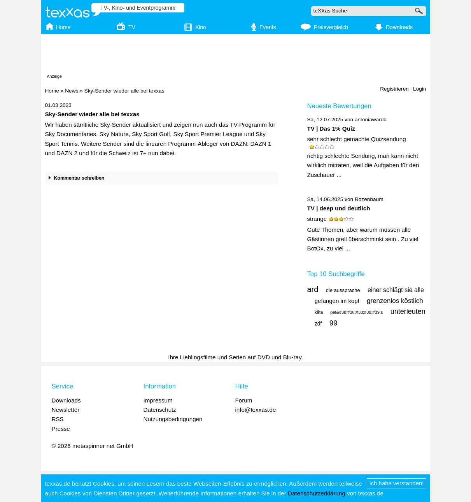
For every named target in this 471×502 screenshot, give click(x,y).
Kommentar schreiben (75, 178)
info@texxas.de (255, 409)
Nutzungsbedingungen (173, 419)
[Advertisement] (235, 55)
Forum (243, 400)
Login (419, 89)
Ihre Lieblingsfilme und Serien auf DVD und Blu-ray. (235, 357)
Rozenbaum (369, 199)
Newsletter (66, 409)
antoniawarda (371, 119)
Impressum (158, 400)
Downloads (66, 400)
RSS (58, 419)
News (71, 91)
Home (52, 91)
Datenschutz (160, 409)
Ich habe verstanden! (396, 483)
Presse (61, 428)
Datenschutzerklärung (316, 493)
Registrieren (394, 89)
